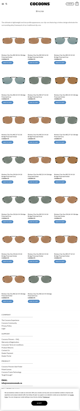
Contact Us (6, 350)
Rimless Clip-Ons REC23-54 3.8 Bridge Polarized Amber (64, 175)
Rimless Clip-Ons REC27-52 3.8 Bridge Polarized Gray (38, 96)
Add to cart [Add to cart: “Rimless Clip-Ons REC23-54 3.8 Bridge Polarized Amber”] (60, 182)
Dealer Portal (6, 356)
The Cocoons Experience (10, 320)
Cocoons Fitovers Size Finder (12, 367)
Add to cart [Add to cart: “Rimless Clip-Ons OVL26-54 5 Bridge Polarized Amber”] (60, 221)
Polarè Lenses (6, 369)
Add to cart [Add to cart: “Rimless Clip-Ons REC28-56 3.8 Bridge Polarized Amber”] (33, 62)
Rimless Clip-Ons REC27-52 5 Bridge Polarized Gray (66, 135)
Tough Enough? (7, 375)
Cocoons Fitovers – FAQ (10, 339)
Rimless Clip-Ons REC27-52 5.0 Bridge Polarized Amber (64, 255)
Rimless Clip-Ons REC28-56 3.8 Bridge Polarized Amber (38, 56)
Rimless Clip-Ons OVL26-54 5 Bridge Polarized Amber (66, 215)
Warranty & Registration (10, 342)
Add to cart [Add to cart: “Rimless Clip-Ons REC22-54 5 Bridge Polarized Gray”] (33, 301)
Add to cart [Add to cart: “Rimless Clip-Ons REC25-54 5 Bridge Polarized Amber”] (33, 182)
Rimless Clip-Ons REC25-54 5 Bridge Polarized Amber (40, 175)
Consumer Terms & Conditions (12, 345)
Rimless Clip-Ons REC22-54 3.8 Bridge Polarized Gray (38, 215)
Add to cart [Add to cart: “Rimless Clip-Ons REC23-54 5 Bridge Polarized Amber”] (60, 102)
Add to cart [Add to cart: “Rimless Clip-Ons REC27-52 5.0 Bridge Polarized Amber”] (60, 261)
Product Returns (7, 348)
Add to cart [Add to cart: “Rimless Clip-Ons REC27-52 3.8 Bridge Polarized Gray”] (33, 102)
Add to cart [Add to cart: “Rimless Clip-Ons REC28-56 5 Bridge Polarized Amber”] (7, 62)
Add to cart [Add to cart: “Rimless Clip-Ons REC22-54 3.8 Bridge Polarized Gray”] (33, 221)
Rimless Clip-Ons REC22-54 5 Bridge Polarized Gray (40, 295)
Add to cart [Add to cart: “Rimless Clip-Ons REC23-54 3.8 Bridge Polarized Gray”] (60, 62)
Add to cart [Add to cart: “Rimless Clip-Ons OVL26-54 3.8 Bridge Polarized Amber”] (7, 261)
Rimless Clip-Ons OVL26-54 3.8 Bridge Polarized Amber (12, 255)
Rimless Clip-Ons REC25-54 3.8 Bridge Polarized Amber (38, 135)
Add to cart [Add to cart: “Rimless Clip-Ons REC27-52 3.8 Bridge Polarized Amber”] (7, 142)
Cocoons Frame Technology (11, 372)
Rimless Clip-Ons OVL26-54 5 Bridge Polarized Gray (14, 215)
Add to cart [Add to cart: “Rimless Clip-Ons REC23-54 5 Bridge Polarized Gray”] (7, 102)
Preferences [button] (46, 397)
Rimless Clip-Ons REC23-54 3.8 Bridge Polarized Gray (64, 56)
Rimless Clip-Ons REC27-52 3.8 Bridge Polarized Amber (12, 135)
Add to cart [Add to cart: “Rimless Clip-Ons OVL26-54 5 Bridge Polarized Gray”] (7, 221)
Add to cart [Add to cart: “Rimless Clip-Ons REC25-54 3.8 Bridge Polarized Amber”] (33, 142)
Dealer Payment (7, 353)
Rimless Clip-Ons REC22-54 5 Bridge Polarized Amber (13, 295)
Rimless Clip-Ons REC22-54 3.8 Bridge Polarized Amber (38, 255)
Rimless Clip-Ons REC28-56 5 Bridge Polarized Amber (13, 56)
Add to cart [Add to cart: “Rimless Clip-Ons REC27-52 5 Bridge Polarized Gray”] (60, 142)
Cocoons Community (9, 323)
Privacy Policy (7, 326)
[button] (3, 3)
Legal (3, 328)
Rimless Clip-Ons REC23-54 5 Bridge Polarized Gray (13, 96)
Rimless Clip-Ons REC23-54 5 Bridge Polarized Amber (66, 96)
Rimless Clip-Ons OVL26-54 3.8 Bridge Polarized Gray (12, 175)
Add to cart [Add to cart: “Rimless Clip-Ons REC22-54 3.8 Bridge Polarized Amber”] (33, 261)
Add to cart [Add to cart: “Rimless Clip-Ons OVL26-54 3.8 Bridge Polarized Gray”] (7, 182)
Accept (39, 403)
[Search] (6, 4)
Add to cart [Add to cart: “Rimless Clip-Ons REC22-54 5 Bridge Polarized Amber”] (7, 301)
